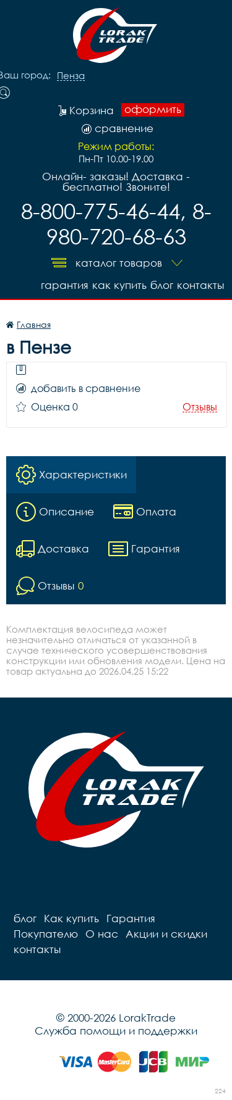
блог (161, 284)
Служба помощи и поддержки (116, 1030)
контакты (200, 284)
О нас (101, 933)
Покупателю (46, 933)
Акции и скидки (166, 933)
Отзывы (200, 407)
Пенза (71, 76)
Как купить (119, 284)
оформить (152, 109)
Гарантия (64, 284)
